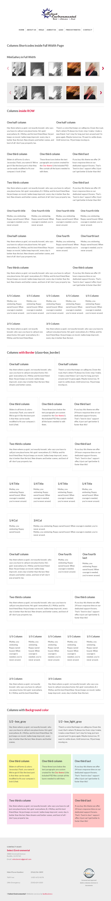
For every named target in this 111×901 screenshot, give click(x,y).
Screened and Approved (89, 883)
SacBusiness (47, 894)
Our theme (47, 165)
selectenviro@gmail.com (21, 859)
